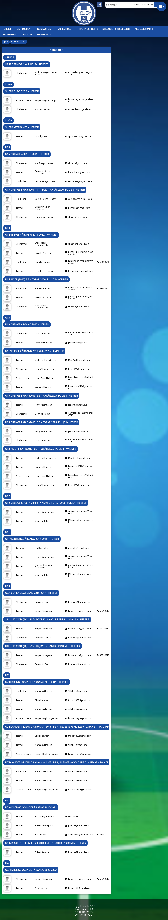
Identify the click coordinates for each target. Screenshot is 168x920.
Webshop (43, 34)
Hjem (5, 41)
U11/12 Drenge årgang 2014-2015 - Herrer (32, 538)
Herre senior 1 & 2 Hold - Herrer (26, 64)
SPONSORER (10, 34)
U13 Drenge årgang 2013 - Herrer (27, 324)
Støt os (27, 34)
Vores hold (65, 28)
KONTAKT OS (45, 28)
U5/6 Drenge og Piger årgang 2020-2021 (31, 807)
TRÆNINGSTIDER (87, 28)
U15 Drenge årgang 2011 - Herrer (27, 154)
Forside (7, 28)
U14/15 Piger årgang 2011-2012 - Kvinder (31, 234)
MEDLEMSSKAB (143, 28)
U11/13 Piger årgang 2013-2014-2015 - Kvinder (34, 351)
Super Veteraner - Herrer (22, 127)
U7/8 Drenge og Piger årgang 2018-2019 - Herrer (36, 682)
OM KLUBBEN (24, 28)
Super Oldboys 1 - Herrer (22, 91)
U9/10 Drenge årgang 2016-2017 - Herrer (31, 593)
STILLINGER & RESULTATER (116, 28)
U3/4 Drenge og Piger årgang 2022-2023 (31, 870)
